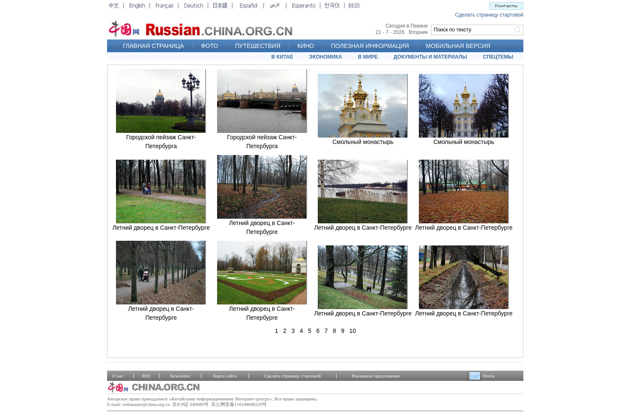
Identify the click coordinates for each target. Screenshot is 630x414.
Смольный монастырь (362, 141)
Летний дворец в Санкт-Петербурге (161, 227)
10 (352, 330)
